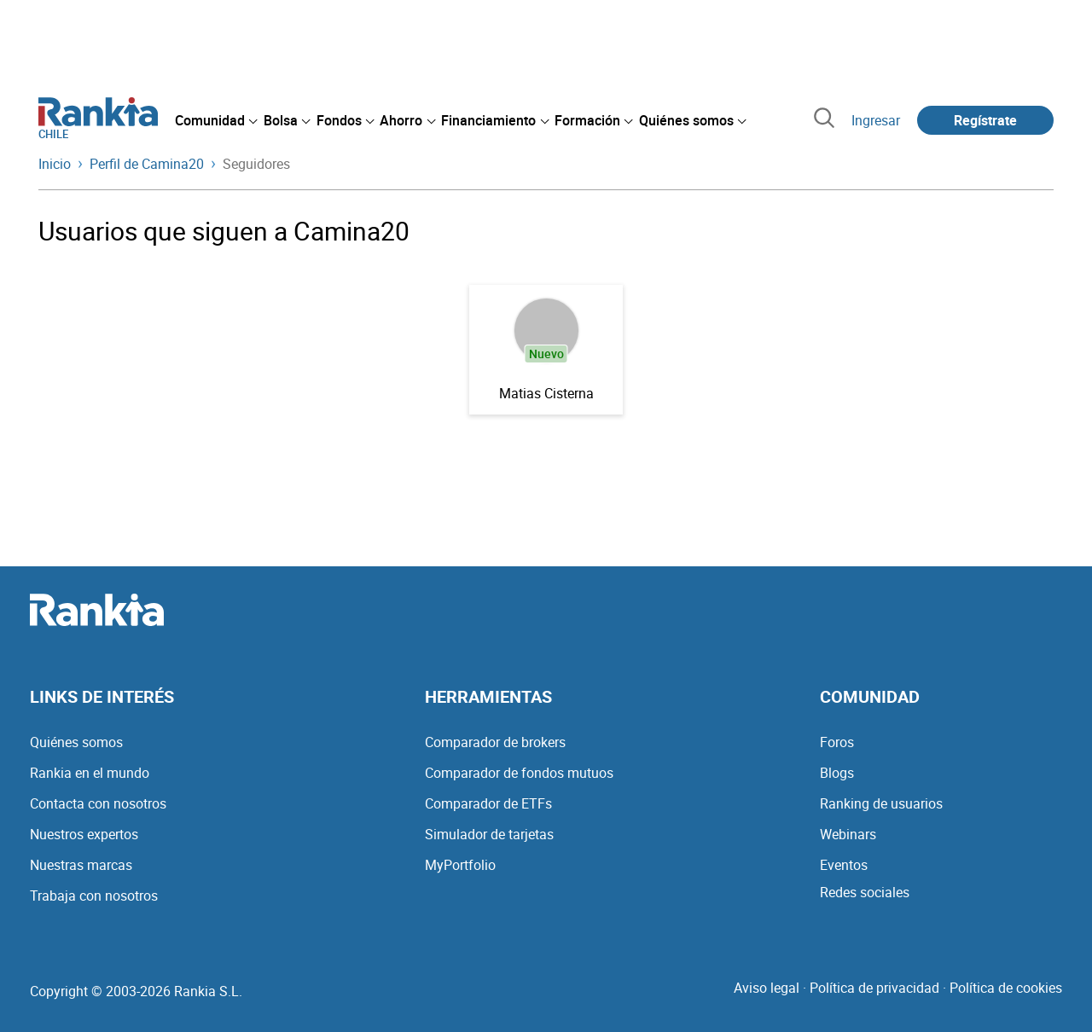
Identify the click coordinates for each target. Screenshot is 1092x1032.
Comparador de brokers (495, 742)
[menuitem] (215, 120)
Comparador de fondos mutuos (519, 772)
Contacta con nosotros (98, 803)
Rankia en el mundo (89, 772)
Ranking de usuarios (881, 803)
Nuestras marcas (81, 864)
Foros (837, 742)
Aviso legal (766, 987)
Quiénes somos (76, 742)
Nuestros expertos (84, 834)
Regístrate (985, 120)
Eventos (844, 864)
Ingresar (875, 120)
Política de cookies (1006, 987)
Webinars (848, 834)
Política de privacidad (874, 987)
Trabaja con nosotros (94, 895)
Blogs (837, 772)
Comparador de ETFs (488, 803)
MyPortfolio (460, 864)
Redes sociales (864, 892)
